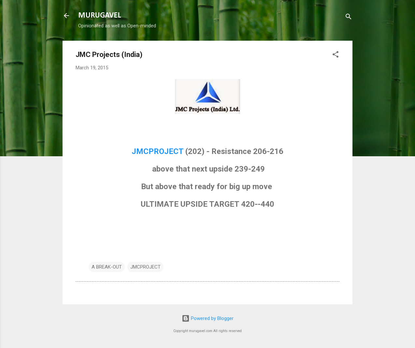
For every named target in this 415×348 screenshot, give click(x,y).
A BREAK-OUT (107, 267)
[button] (335, 55)
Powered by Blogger (208, 318)
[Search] (348, 18)
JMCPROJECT (157, 151)
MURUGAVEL (99, 16)
